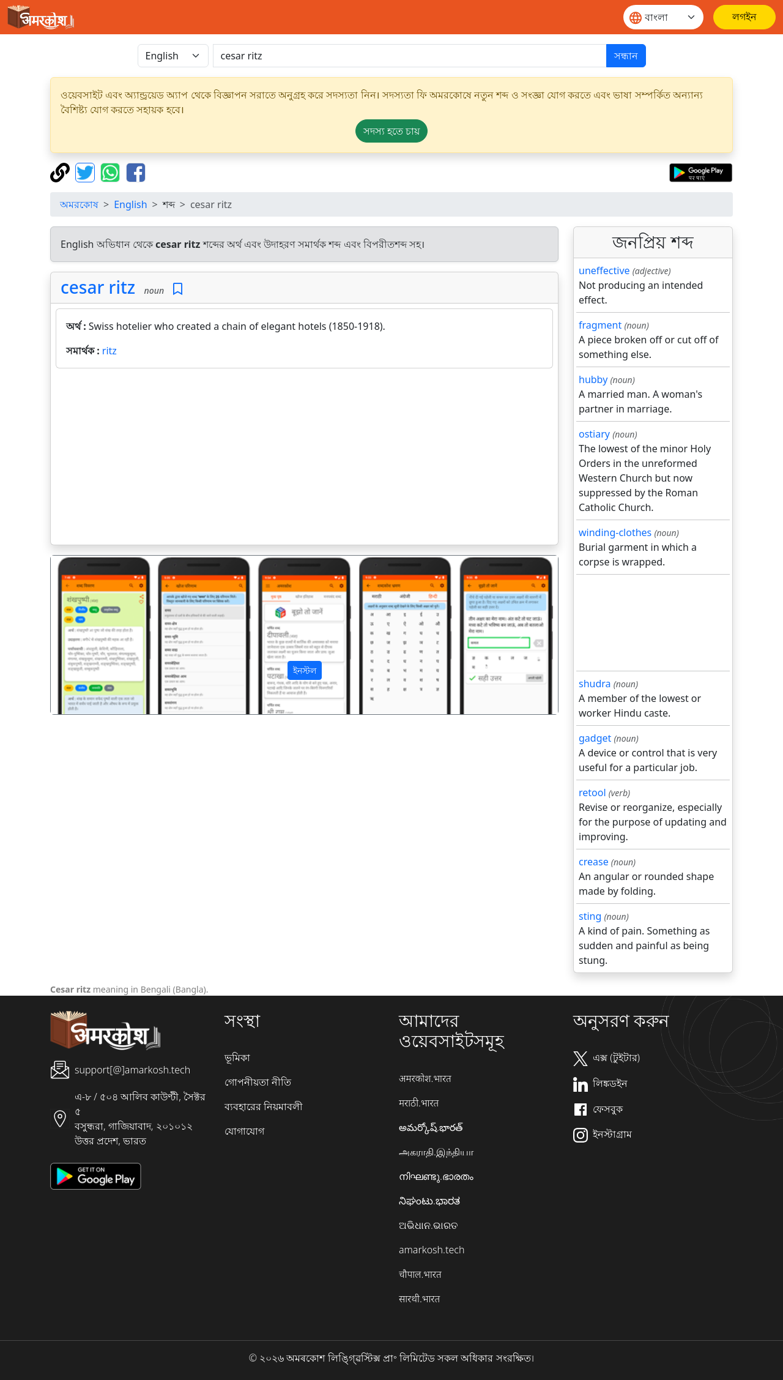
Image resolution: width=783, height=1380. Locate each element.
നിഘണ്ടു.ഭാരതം (436, 1176)
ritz (109, 350)
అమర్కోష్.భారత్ (430, 1127)
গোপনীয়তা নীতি (258, 1082)
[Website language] (663, 17)
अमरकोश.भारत (425, 1078)
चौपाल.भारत (420, 1274)
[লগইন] (744, 17)
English (130, 204)
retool (592, 792)
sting (590, 916)
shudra (595, 683)
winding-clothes (615, 532)
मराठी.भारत (419, 1103)
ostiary (594, 434)
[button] (89, 635)
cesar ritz (98, 287)
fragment (600, 325)
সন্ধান (626, 55)
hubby (593, 379)
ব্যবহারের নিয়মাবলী (264, 1106)
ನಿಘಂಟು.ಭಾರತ (429, 1200)
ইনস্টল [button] (304, 670)
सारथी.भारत (419, 1298)
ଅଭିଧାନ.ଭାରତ (428, 1225)
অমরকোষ (79, 204)
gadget (595, 738)
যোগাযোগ (244, 1131)
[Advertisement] (304, 459)
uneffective (604, 270)
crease (594, 861)
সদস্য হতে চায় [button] (391, 131)
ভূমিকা (237, 1057)
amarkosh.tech (431, 1249)
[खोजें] (410, 55)
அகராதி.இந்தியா (436, 1151)
